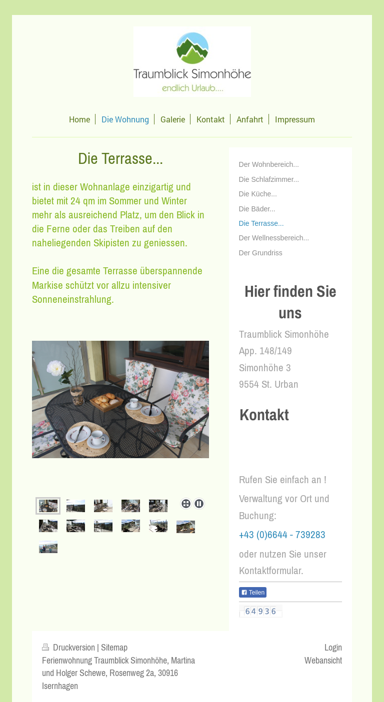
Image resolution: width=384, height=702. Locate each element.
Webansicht (323, 660)
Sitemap (114, 647)
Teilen (252, 592)
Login (333, 647)
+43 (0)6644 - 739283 (282, 534)
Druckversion (69, 647)
